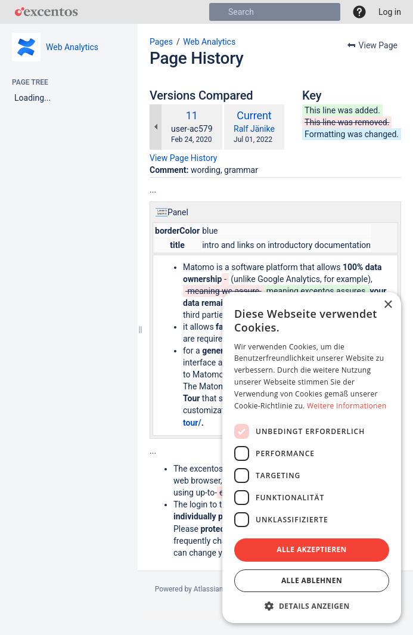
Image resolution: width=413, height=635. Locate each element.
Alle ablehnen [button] (311, 580)
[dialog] (311, 457)
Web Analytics (72, 47)
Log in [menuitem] (389, 12)
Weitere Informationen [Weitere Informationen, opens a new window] (347, 406)
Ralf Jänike (254, 129)
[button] (359, 12)
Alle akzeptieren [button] (312, 549)
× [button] (387, 305)
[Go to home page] (46, 12)
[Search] (218, 12)
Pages (161, 42)
